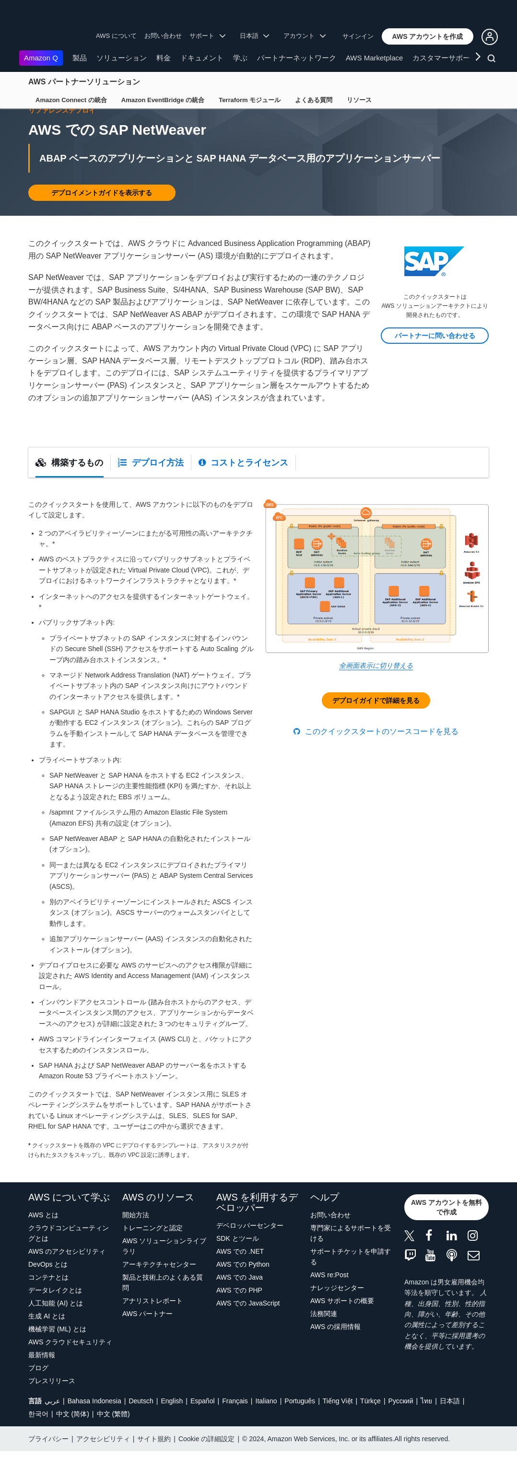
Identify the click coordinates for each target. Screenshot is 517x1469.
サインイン (358, 36)
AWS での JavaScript (248, 1321)
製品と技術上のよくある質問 (162, 1300)
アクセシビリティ (103, 1456)
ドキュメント (201, 58)
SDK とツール (237, 1256)
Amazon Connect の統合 (71, 100)
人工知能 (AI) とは (55, 1321)
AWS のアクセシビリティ (67, 1269)
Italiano (266, 1418)
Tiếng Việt (338, 1418)
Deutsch (141, 1418)
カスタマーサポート (444, 58)
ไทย (426, 1418)
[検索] (492, 60)
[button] (428, 36)
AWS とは (43, 1232)
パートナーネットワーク (296, 58)
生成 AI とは (46, 1334)
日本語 (450, 1418)
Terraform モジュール (250, 100)
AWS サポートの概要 (342, 1318)
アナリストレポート (152, 1318)
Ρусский (400, 1418)
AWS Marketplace (374, 58)
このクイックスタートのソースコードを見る (376, 749)
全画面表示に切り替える (376, 683)
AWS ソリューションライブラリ (164, 1264)
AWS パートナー (147, 1331)
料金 (163, 58)
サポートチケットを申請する (350, 1274)
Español (202, 1418)
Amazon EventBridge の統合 (162, 100)
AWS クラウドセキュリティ (70, 1360)
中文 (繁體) (113, 1431)
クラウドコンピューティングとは (68, 1251)
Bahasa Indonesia (94, 1418)
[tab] (69, 480)
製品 (79, 58)
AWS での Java (239, 1295)
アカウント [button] (304, 35)
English (172, 1418)
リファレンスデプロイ (61, 128)
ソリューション (121, 58)
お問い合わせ (163, 35)
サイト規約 (154, 1456)
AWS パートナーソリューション (84, 82)
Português (299, 1418)
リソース (359, 100)
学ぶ (240, 58)
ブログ (38, 1385)
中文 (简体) (72, 1431)
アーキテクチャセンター (159, 1282)
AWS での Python (243, 1282)
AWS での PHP (239, 1308)
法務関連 (323, 1331)
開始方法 (135, 1232)
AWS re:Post (329, 1292)
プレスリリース (51, 1398)
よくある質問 (313, 100)
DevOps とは (48, 1282)
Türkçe (370, 1418)
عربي (52, 1418)
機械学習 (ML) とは (57, 1347)
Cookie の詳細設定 (206, 1456)
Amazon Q (41, 58)
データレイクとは (55, 1308)
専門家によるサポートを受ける (350, 1251)
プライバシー (48, 1456)
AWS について (116, 35)
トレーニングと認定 (152, 1245)
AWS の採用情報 (335, 1344)
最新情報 (41, 1372)
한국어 (38, 1431)
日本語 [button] (255, 35)
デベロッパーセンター (249, 1243)
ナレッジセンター (337, 1305)
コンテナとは (48, 1295)
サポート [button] (207, 35)
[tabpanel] (258, 847)
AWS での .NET (240, 1269)
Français (235, 1418)
